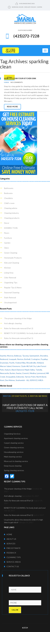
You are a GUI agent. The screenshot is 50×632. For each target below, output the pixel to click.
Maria (6, 82)
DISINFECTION (10, 228)
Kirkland (40, 363)
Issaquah (12, 359)
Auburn (8, 370)
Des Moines (10, 380)
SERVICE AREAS (12, 562)
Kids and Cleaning (11, 263)
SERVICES (9, 543)
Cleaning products (11, 218)
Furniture (8, 238)
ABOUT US (10, 539)
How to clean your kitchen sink (20, 78)
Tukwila (39, 370)
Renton (20, 359)
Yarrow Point (30, 377)
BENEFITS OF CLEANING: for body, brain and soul (25, 333)
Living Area (8, 273)
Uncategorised (10, 302)
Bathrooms (8, 188)
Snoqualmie (10, 377)
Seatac (19, 373)
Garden (7, 243)
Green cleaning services (14, 447)
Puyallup (44, 359)
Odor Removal (10, 277)
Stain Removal (10, 297)
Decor (6, 223)
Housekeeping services (13, 452)
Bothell (27, 359)
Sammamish (34, 356)
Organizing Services (12, 434)
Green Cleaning (10, 253)
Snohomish (20, 380)
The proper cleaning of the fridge (18, 318)
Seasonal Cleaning (11, 292)
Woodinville (31, 363)
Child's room (9, 203)
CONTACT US (11, 566)
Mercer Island (5, 366)
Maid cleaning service (13, 456)
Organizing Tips (10, 282)
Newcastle (4, 373)
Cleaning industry (11, 213)
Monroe (10, 356)
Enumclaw (4, 363)
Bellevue (17, 356)
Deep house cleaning (12, 466)
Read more (12, 107)
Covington (35, 359)
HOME (8, 534)
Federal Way (20, 363)
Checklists (8, 198)
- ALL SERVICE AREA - (34, 380)
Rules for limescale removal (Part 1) (18, 338)
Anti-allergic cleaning (13, 323)
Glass (6, 248)
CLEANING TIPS (12, 557)
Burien (12, 373)
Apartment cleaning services (16, 438)
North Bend (41, 377)
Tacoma (25, 356)
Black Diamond (18, 370)
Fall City (32, 366)
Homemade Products (13, 258)
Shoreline (44, 356)
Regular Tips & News (13, 287)
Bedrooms (8, 193)
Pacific (12, 363)
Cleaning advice (10, 208)
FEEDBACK (10, 553)
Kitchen (7, 268)
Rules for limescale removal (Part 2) (18, 328)
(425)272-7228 (25, 410)
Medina (33, 373)
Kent (2, 380)
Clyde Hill (25, 366)
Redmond (4, 359)
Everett (26, 373)
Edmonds (20, 377)
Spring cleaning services (14, 470)
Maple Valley (30, 370)
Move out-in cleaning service (16, 461)
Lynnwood (41, 373)
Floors (6, 233)
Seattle (3, 356)
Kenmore (16, 366)
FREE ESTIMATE (12, 548)
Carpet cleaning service (14, 443)
